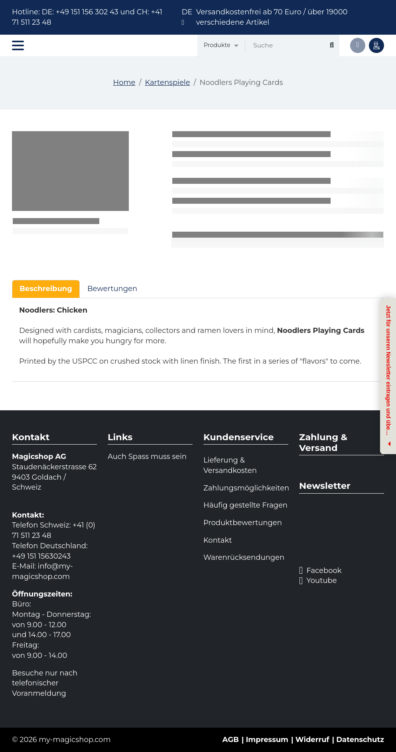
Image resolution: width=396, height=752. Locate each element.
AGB (231, 739)
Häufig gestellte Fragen (245, 505)
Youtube (318, 581)
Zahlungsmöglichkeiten (245, 488)
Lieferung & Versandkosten (230, 465)
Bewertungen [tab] (112, 288)
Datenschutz (360, 739)
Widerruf (312, 739)
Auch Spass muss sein (147, 456)
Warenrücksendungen (243, 557)
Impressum (267, 739)
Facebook (320, 570)
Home (124, 82)
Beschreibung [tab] (46, 288)
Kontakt (217, 540)
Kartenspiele (167, 82)
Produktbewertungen (242, 522)
